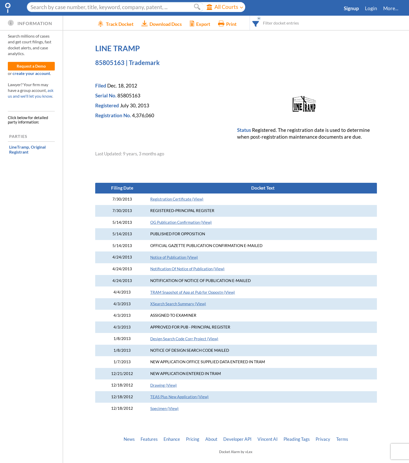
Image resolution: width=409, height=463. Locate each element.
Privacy (323, 439)
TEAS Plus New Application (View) (179, 397)
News (129, 439)
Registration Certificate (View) (176, 199)
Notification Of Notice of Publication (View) (187, 269)
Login (371, 8)
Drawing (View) (163, 385)
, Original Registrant (27, 149)
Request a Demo (31, 66)
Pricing (192, 439)
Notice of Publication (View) (174, 257)
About (211, 439)
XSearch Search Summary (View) (178, 304)
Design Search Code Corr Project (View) (184, 339)
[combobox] (263, 23)
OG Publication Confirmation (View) (181, 222)
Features (149, 439)
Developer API (237, 439)
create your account (31, 73)
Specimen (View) (164, 408)
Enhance (172, 439)
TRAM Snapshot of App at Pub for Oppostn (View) (192, 292)
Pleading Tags (297, 439)
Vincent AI (267, 439)
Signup (351, 8)
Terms (342, 439)
